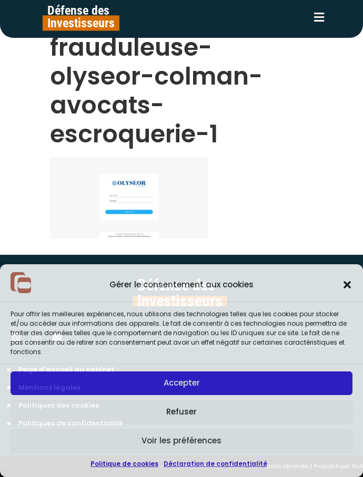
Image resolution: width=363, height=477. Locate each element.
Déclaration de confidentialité (215, 463)
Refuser (181, 411)
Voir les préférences (181, 440)
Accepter (182, 382)
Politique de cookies (124, 463)
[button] (347, 284)
